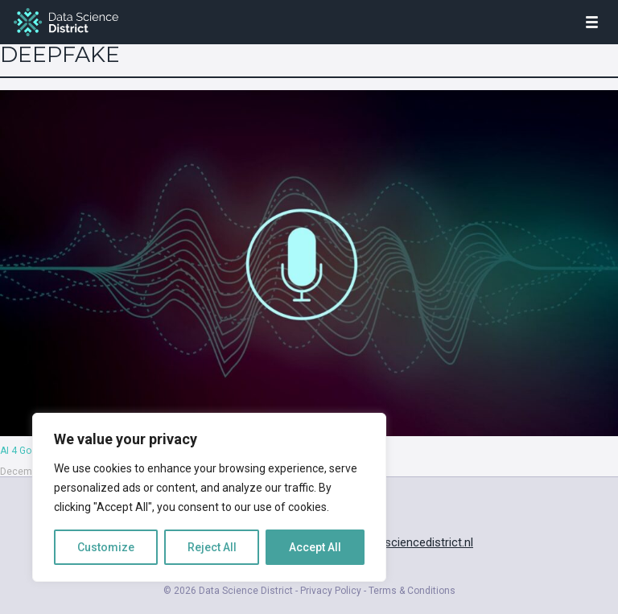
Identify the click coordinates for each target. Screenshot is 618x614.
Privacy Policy (330, 590)
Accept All (315, 547)
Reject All (212, 547)
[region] (209, 497)
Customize (105, 547)
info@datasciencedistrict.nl (401, 542)
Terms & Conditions (412, 590)
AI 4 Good (21, 450)
